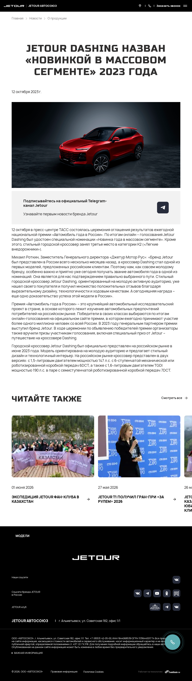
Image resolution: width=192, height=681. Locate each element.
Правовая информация (64, 671)
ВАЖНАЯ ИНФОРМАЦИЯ (28, 652)
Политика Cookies (93, 671)
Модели (23, 536)
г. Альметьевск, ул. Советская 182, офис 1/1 (89, 621)
